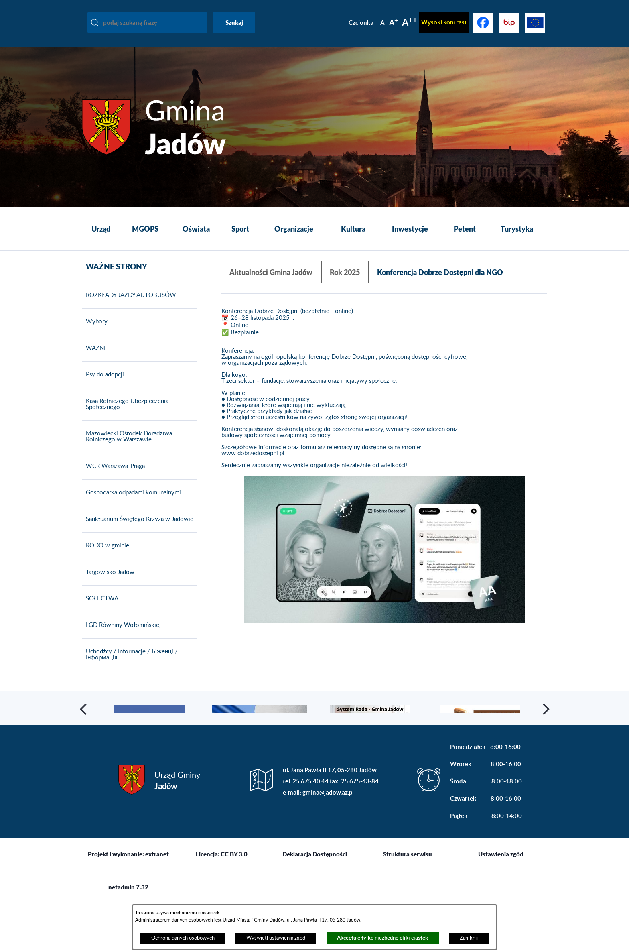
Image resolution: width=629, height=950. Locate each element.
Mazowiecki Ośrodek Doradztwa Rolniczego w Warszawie (127, 448)
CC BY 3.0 (234, 900)
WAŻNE (95, 359)
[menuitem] (101, 229)
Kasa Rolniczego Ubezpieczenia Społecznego (125, 415)
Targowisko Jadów (108, 583)
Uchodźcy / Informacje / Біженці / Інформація (130, 666)
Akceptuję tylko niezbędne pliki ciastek (382, 938)
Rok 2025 (345, 272)
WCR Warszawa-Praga (113, 477)
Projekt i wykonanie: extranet (128, 900)
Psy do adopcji (103, 386)
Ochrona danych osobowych (183, 938)
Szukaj (234, 22)
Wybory (95, 333)
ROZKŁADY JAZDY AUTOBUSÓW (129, 306)
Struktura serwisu (407, 900)
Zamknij (469, 938)
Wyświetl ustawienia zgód (275, 938)
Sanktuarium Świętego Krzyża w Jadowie (137, 530)
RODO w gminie (105, 557)
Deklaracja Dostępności (314, 900)
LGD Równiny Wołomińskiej (121, 636)
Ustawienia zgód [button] (500, 900)
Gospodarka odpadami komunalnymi (131, 504)
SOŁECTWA (100, 610)
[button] (384, 550)
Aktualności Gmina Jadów (270, 272)
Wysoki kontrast (444, 22)
